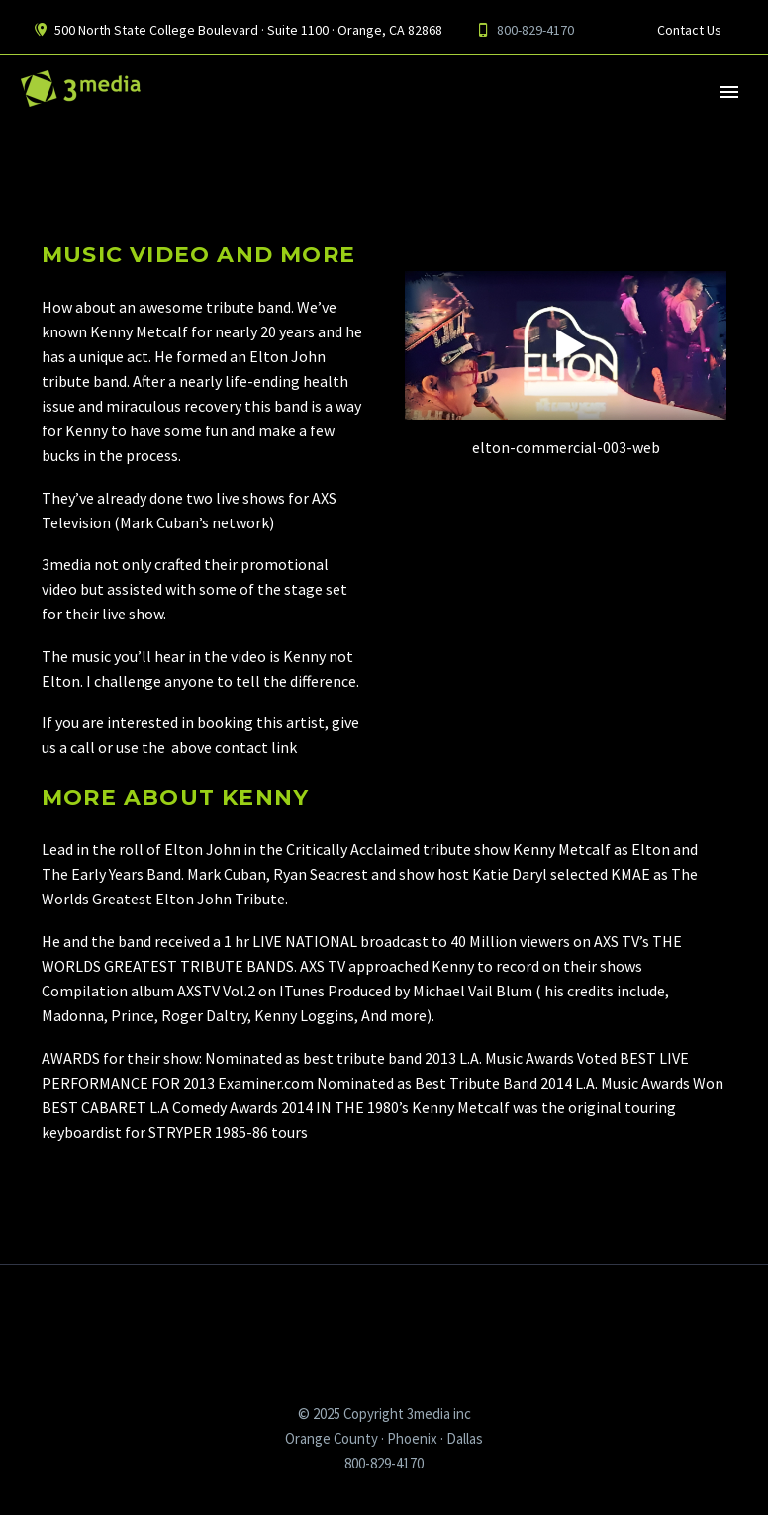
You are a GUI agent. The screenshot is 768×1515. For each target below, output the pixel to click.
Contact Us (689, 30)
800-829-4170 (535, 30)
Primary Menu (729, 92)
